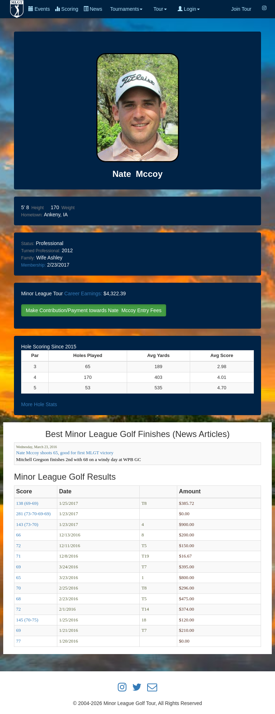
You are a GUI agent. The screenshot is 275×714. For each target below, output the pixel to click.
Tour (160, 9)
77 (18, 641)
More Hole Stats (39, 404)
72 (18, 545)
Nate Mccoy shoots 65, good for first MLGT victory (65, 452)
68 (18, 598)
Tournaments (126, 9)
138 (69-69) (27, 503)
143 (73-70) (27, 524)
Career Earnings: (83, 293)
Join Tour (241, 9)
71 (18, 556)
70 (18, 588)
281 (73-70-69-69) (33, 513)
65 (18, 577)
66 (18, 534)
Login (189, 9)
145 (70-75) (27, 620)
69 (18, 566)
